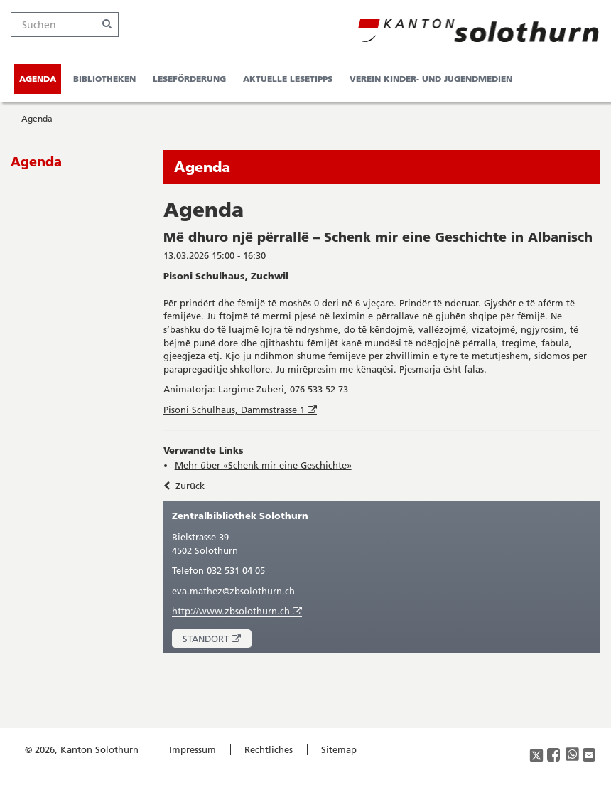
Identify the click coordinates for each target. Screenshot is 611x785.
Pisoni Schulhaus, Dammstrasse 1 (241, 409)
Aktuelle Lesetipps (287, 78)
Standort (217, 640)
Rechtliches (268, 749)
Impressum (192, 749)
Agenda (37, 78)
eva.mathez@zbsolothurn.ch (233, 591)
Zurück (184, 485)
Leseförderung (189, 78)
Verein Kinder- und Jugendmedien (431, 78)
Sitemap (339, 749)
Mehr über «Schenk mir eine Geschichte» (263, 465)
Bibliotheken (104, 78)
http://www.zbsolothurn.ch (237, 611)
